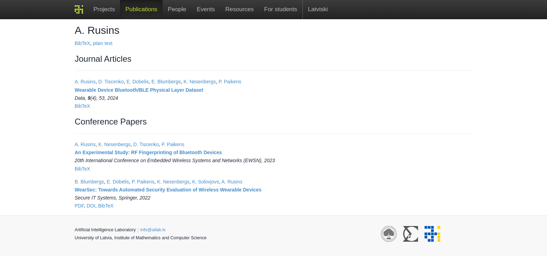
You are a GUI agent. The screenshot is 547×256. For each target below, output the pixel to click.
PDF (79, 206)
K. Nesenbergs (199, 81)
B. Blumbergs (89, 182)
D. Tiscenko (111, 81)
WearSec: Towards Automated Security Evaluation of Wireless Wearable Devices (168, 190)
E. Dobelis (138, 81)
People (177, 9)
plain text (102, 43)
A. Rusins (85, 81)
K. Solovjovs (205, 182)
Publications (141, 9)
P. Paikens (229, 81)
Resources (239, 9)
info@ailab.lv (152, 229)
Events (206, 9)
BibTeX (82, 43)
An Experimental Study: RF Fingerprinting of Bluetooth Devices (148, 152)
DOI (91, 206)
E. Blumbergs (166, 81)
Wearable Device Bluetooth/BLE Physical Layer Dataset (139, 90)
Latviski (318, 9)
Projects (104, 9)
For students (280, 9)
